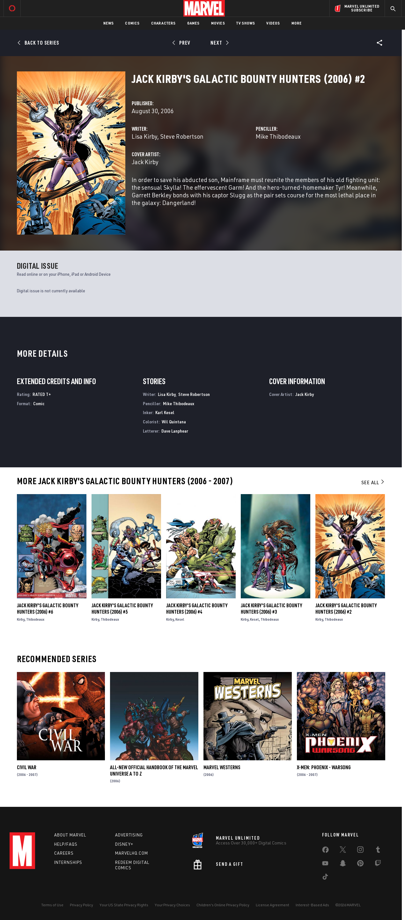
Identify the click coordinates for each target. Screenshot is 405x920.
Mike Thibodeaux (278, 136)
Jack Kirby (145, 161)
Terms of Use (52, 904)
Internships (68, 862)
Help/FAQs (65, 844)
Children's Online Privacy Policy (222, 904)
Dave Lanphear (174, 431)
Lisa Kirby (144, 136)
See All (373, 482)
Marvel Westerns (221, 767)
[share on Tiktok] (325, 878)
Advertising (129, 834)
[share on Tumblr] (378, 851)
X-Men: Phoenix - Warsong (324, 767)
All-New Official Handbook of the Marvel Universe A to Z (154, 770)
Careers (64, 853)
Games (193, 23)
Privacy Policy (81, 904)
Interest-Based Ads (312, 904)
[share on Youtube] (325, 864)
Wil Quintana (174, 421)
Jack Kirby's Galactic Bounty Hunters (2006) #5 (122, 608)
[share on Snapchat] (343, 864)
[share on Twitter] (343, 851)
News (108, 23)
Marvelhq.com (131, 853)
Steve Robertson (181, 136)
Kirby (21, 619)
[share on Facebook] (325, 851)
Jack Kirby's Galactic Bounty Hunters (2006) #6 (47, 608)
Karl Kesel (164, 412)
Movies (218, 23)
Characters (163, 23)
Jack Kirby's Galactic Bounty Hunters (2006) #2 (346, 608)
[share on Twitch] (378, 864)
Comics (132, 23)
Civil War (26, 767)
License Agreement (272, 904)
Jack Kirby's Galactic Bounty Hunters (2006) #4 (196, 608)
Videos (273, 23)
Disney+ (124, 844)
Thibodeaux (35, 619)
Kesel (179, 619)
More (296, 23)
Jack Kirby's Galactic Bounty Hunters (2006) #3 (271, 608)
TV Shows (245, 23)
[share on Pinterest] (360, 864)
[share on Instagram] (360, 851)
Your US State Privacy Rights (123, 904)
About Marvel (70, 834)
